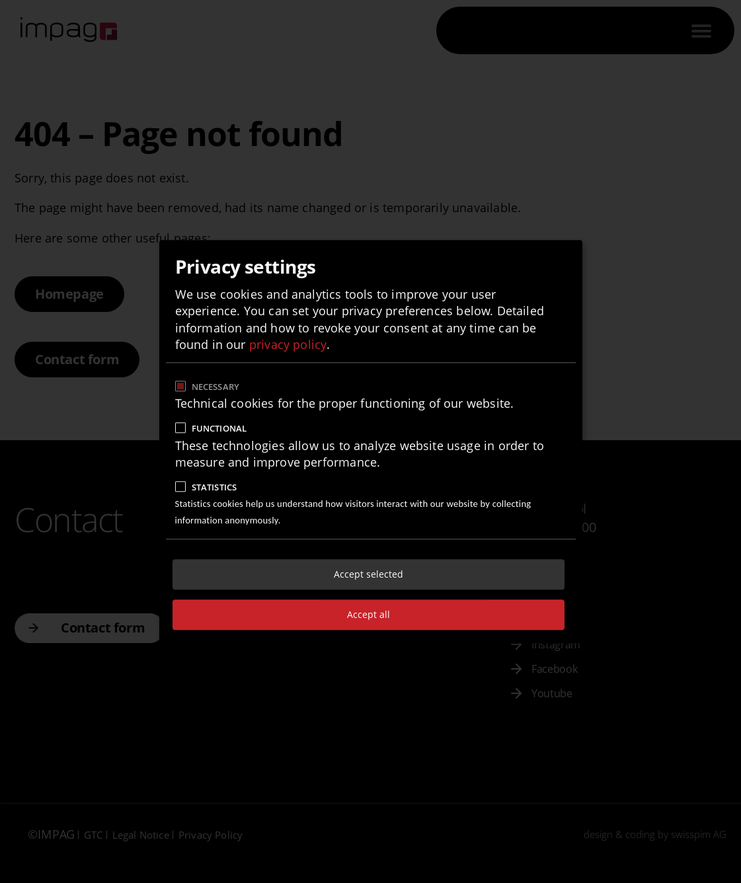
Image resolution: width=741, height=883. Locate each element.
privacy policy (288, 344)
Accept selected (368, 574)
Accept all (368, 614)
